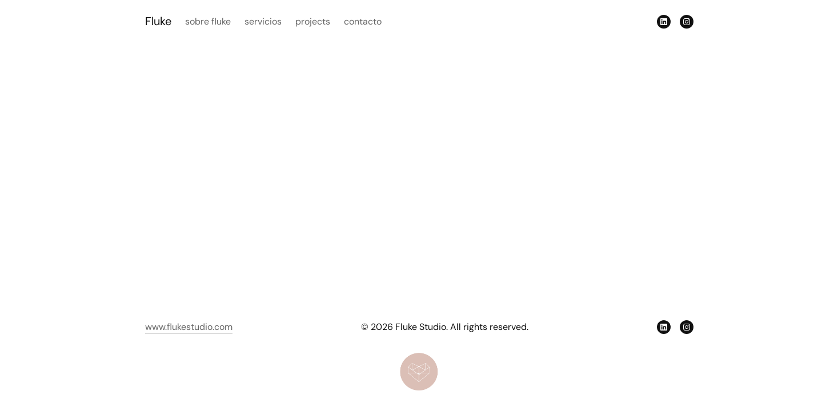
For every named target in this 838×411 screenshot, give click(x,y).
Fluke (158, 21)
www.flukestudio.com (188, 327)
